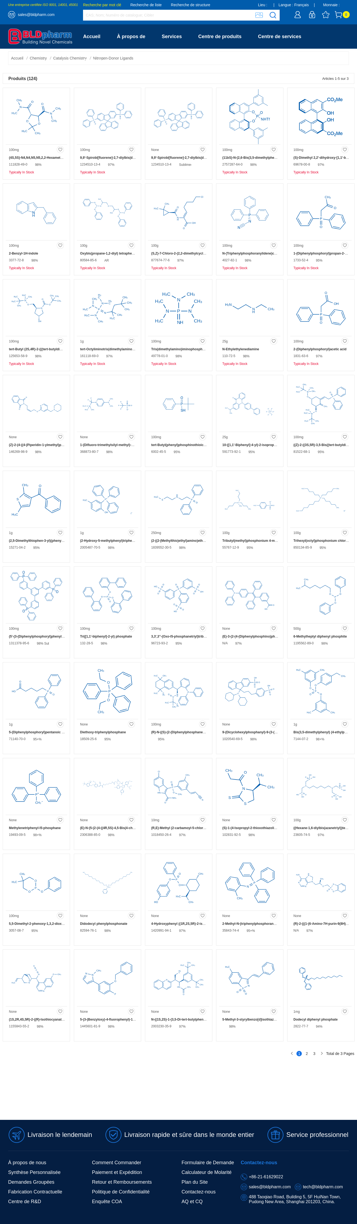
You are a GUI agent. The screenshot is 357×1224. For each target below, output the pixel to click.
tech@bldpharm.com (323, 1187)
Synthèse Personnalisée (34, 1172)
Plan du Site (194, 1182)
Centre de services (279, 36)
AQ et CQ (192, 1201)
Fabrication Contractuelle (35, 1192)
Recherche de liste (146, 5)
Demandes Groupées (31, 1182)
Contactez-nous (101, 61)
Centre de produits (220, 36)
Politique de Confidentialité (121, 1192)
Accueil (91, 36)
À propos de (131, 36)
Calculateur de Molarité (206, 1172)
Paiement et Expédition (117, 1172)
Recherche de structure (190, 5)
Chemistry (38, 58)
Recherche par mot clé (102, 5)
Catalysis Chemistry (70, 58)
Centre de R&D (24, 1201)
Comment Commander (116, 1162)
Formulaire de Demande (207, 1162)
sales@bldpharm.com (36, 14)
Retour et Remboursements (122, 1182)
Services (172, 36)
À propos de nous (27, 1162)
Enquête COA (107, 1201)
